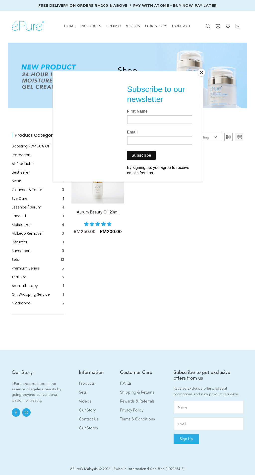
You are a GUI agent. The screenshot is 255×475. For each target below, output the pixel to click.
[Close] (201, 72)
